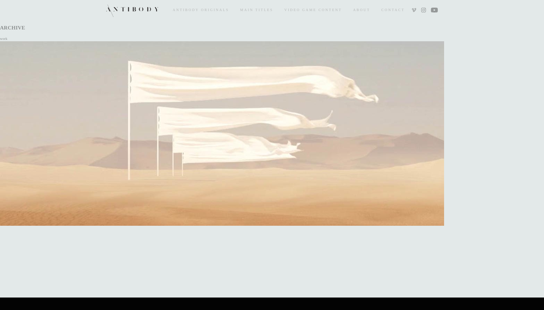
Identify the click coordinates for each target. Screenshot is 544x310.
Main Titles (256, 10)
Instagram (423, 10)
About (361, 10)
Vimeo (414, 10)
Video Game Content (313, 10)
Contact (393, 10)
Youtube (434, 10)
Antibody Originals (201, 10)
